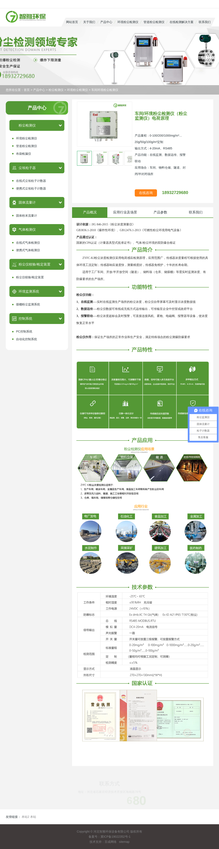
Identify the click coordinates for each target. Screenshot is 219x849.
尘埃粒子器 (27, 168)
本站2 (25, 816)
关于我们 (89, 22)
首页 (27, 90)
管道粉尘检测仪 (154, 22)
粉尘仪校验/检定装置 (34, 264)
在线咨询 (146, 193)
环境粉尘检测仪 (127, 22)
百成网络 (111, 841)
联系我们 (205, 22)
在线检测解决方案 (182, 22)
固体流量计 (27, 202)
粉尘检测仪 (56, 90)
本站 (33, 816)
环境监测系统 (29, 291)
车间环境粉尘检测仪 (104, 90)
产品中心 (106, 22)
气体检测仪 (27, 229)
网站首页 (72, 22)
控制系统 (25, 318)
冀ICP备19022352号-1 (115, 836)
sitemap (124, 841)
